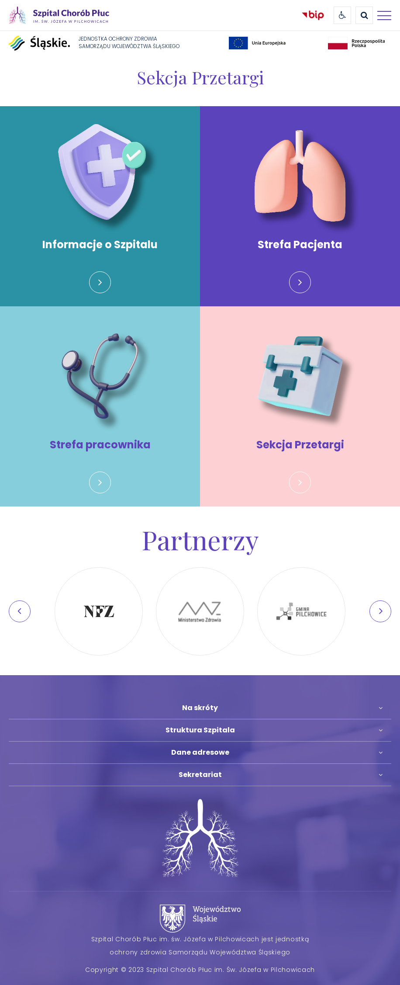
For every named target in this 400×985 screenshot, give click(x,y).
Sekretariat (200, 775)
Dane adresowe (200, 752)
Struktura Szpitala (200, 730)
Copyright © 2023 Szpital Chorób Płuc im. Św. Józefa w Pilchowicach (200, 969)
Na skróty (200, 708)
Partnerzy (200, 539)
